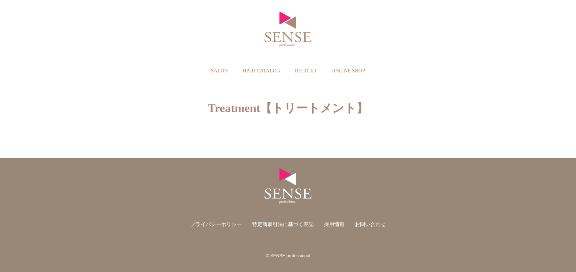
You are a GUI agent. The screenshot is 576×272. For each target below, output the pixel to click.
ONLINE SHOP (348, 71)
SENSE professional (288, 29)
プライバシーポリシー (216, 224)
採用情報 (334, 224)
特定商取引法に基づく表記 (283, 224)
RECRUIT (306, 71)
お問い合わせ (370, 224)
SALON (219, 71)
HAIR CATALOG (261, 71)
